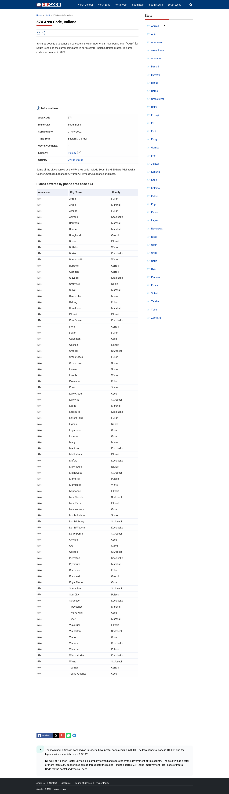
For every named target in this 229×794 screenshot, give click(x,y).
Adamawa (157, 42)
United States (75, 159)
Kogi (153, 204)
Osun (154, 260)
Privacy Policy (102, 783)
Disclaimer (66, 783)
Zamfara (156, 317)
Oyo (153, 269)
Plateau (155, 277)
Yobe (154, 309)
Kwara (154, 212)
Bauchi (155, 66)
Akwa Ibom (157, 50)
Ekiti (153, 131)
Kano (154, 179)
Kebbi (154, 196)
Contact (53, 783)
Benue (154, 82)
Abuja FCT (157, 26)
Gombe (155, 147)
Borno (154, 90)
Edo (153, 123)
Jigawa (155, 163)
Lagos (154, 220)
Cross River (157, 98)
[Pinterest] (62, 735)
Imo (153, 155)
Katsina (155, 188)
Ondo (154, 252)
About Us (41, 783)
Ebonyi (155, 115)
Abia (153, 34)
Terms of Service (83, 783)
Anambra (156, 58)
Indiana (72, 152)
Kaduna (155, 171)
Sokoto (155, 293)
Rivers (154, 285)
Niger (154, 236)
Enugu (154, 139)
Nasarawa (157, 228)
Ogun (154, 244)
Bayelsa (155, 74)
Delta (154, 107)
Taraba (155, 301)
